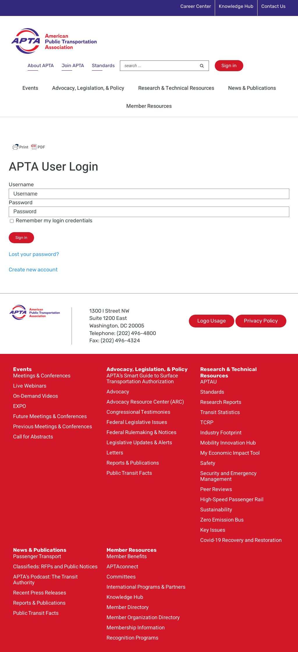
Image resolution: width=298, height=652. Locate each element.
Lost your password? (34, 254)
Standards (103, 65)
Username (21, 184)
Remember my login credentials (51, 220)
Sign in (229, 65)
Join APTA (73, 65)
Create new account (33, 269)
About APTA (41, 65)
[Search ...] (158, 65)
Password (21, 202)
